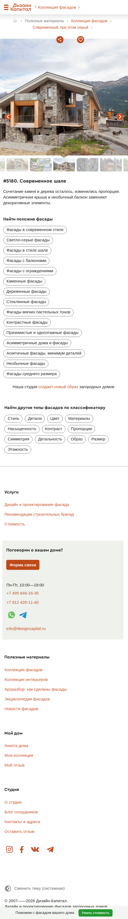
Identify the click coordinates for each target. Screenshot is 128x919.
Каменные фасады (24, 281)
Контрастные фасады (27, 322)
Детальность (50, 439)
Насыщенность (22, 428)
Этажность (18, 449)
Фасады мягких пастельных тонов (38, 312)
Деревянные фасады (26, 291)
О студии (12, 802)
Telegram (50, 850)
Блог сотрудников (21, 812)
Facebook (22, 850)
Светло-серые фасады (28, 240)
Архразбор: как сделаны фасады (35, 689)
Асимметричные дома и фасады (37, 342)
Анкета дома (16, 745)
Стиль (13, 418)
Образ (77, 439)
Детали (35, 418)
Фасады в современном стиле (35, 229)
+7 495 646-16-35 (22, 593)
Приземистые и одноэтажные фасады (43, 332)
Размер (98, 439)
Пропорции (81, 428)
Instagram (9, 850)
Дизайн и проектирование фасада (36, 504)
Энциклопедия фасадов (27, 699)
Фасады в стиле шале (27, 250)
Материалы (79, 418)
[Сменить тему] (34, 888)
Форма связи (23, 565)
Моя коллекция (18, 755)
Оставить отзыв (19, 831)
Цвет (55, 418)
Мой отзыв (14, 765)
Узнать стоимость (96, 912)
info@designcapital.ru (25, 628)
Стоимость (14, 524)
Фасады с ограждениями (30, 270)
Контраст (53, 428)
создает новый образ (58, 386)
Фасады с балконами (26, 260)
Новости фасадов (21, 708)
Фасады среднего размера (32, 373)
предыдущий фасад (7, 116)
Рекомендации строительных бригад (39, 514)
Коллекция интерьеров (26, 679)
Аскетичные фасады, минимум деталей (44, 353)
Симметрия (18, 439)
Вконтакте (35, 850)
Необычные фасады (26, 363)
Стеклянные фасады (26, 301)
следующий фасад (120, 116)
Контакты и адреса (22, 821)
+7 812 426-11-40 (22, 602)
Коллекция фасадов (57, 7)
